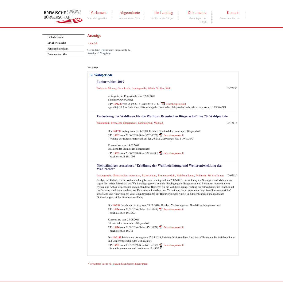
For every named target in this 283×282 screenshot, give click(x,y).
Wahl (168, 88)
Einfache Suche (55, 37)
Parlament (98, 13)
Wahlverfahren (216, 175)
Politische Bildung (106, 88)
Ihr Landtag (163, 13)
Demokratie (124, 88)
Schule (151, 88)
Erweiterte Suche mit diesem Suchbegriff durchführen (119, 264)
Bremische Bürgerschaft (124, 123)
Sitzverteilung (149, 175)
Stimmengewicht (166, 175)
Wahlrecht (200, 175)
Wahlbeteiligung (185, 175)
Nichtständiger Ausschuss (126, 175)
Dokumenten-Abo (57, 54)
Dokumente (196, 13)
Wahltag (158, 123)
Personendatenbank (57, 48)
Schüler (160, 88)
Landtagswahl (139, 88)
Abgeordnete (129, 13)
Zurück (94, 43)
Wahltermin (103, 123)
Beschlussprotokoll (176, 104)
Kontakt (233, 13)
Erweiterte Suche (56, 43)
